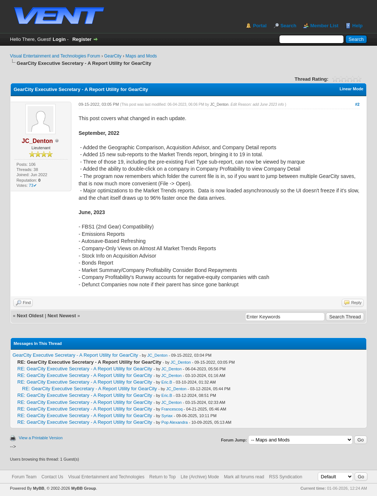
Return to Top (162, 476)
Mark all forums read (244, 476)
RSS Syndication (285, 476)
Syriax (167, 415)
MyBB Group (83, 488)
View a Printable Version (41, 438)
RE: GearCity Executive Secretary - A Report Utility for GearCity (84, 368)
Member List (324, 25)
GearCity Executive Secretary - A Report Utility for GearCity (75, 355)
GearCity (112, 56)
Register (81, 39)
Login (59, 39)
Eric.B (166, 382)
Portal (260, 25)
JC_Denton (219, 104)
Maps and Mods (141, 56)
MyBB (38, 488)
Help (357, 25)
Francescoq (171, 409)
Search (288, 25)
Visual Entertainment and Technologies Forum (55, 56)
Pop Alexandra (174, 422)
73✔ (32, 185)
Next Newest (61, 315)
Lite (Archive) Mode (200, 476)
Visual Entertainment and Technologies (106, 476)
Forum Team (24, 476)
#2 (357, 104)
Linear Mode (351, 89)
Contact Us (52, 476)
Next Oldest (30, 315)
